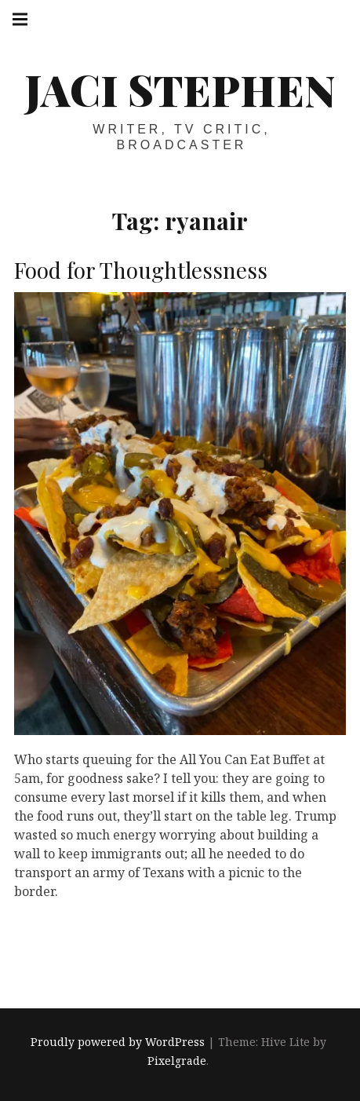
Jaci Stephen (180, 89)
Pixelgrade (176, 1060)
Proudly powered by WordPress (118, 1041)
